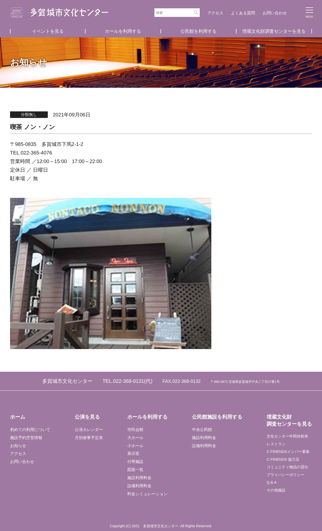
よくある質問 (243, 13)
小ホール (135, 445)
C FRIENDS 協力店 (283, 460)
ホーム (17, 417)
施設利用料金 (139, 478)
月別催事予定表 (88, 437)
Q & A (271, 485)
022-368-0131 (128, 381)
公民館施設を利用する (216, 417)
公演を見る (87, 417)
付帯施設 (135, 461)
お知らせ (18, 445)
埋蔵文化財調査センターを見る (274, 31)
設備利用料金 (139, 486)
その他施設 (276, 493)
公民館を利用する (198, 31)
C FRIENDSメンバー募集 (289, 452)
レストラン (276, 444)
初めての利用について (30, 429)
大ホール (135, 437)
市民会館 (135, 429)
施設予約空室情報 (26, 437)
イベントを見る (48, 31)
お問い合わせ (275, 13)
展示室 (133, 453)
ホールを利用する (123, 31)
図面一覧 (135, 469)
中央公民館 (201, 429)
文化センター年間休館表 (288, 436)
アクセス (215, 13)
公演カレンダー (88, 429)
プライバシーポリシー (286, 477)
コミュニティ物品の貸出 (288, 468)
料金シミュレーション (147, 494)
